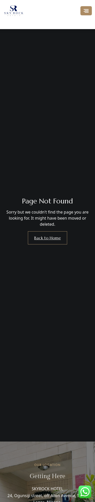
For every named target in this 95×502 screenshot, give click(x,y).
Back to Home (47, 237)
